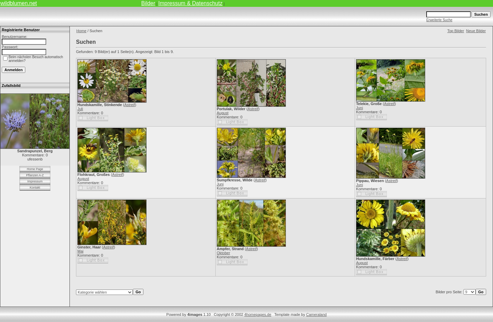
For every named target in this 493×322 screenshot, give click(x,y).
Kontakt (35, 187)
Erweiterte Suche (439, 20)
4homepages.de (257, 314)
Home (81, 31)
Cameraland (316, 314)
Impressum (35, 181)
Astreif (129, 105)
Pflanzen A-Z (35, 175)
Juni (359, 108)
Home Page (35, 169)
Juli (80, 109)
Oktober (223, 253)
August (222, 113)
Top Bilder (455, 31)
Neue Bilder (476, 31)
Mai (80, 251)
